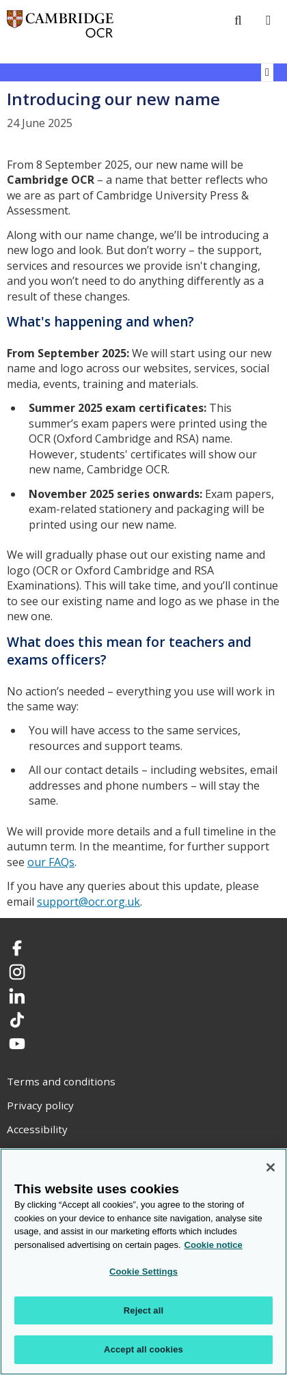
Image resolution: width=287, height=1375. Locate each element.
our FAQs (50, 862)
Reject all (143, 1310)
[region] (143, 1261)
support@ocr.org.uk (88, 901)
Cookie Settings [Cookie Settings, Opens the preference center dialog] (143, 1271)
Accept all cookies (143, 1349)
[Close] (271, 1167)
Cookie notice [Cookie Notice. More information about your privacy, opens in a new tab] (213, 1245)
